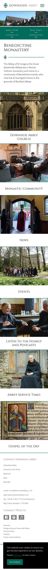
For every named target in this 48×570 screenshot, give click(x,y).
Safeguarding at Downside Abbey (17, 528)
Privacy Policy (9, 531)
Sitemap (7, 525)
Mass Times (36, 30)
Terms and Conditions (12, 537)
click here (17, 555)
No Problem (15, 562)
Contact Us (12, 35)
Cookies (7, 534)
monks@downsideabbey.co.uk (20, 491)
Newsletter (35, 35)
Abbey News (12, 30)
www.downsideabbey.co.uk (18, 495)
